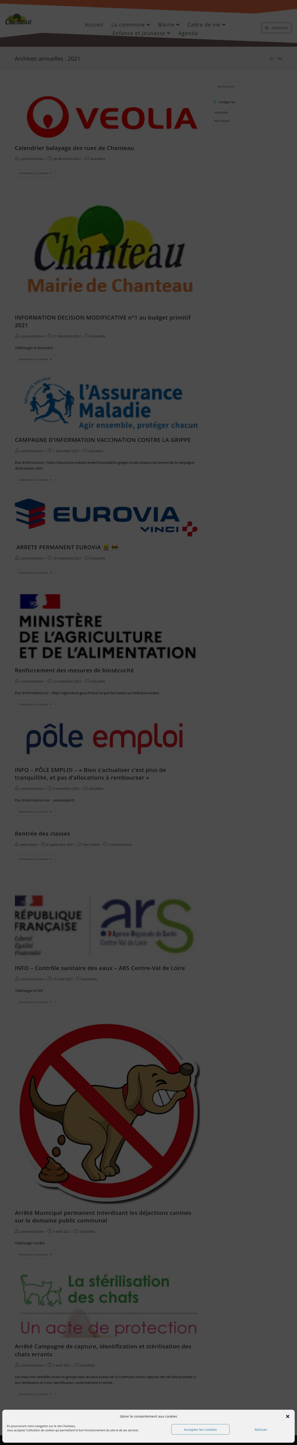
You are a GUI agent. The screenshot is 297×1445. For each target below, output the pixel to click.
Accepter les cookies (200, 1429)
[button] (287, 1416)
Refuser (261, 1429)
